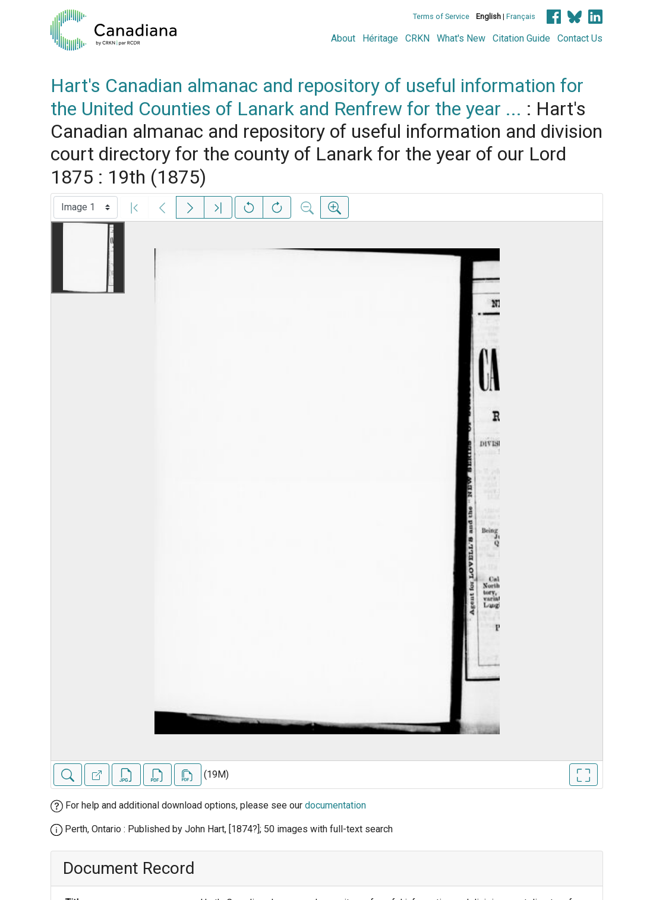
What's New (461, 38)
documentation (335, 805)
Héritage (380, 38)
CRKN (417, 38)
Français (520, 16)
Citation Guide (521, 38)
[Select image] (85, 207)
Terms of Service (441, 16)
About (343, 38)
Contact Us (579, 38)
